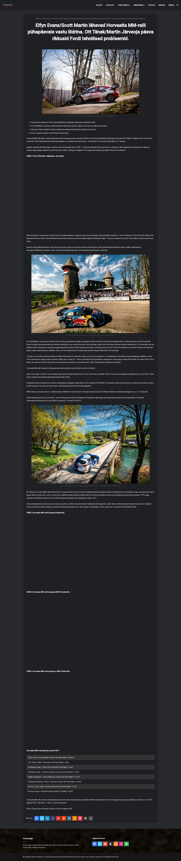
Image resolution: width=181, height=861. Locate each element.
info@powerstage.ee (39, 847)
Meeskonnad (139, 5)
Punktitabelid (123, 5)
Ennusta (161, 5)
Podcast (151, 5)
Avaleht (99, 5)
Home (38, 18)
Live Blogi (109, 5)
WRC (44, 18)
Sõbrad (171, 5)
